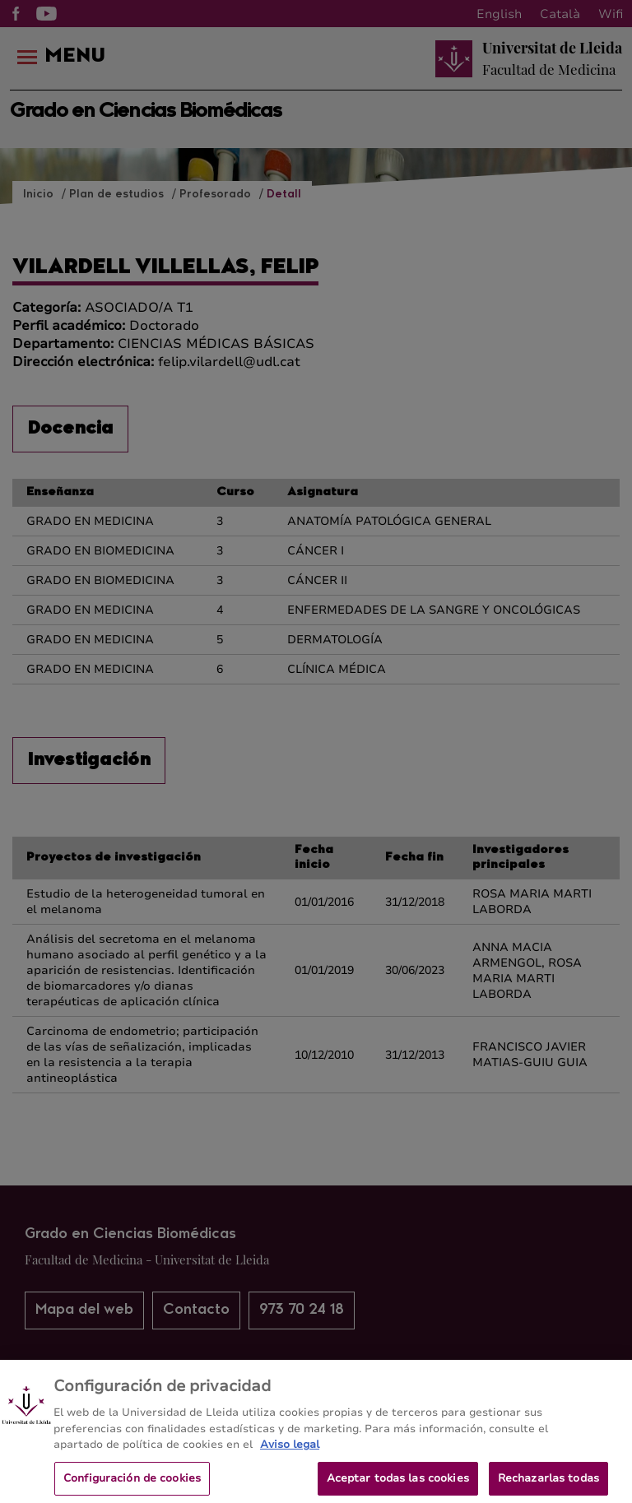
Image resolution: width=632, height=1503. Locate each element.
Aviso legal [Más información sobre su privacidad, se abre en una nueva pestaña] (289, 1453)
